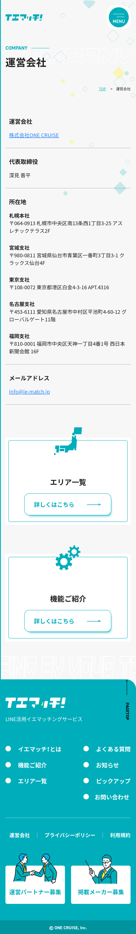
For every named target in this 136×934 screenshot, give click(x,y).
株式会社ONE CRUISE (34, 135)
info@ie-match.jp (29, 391)
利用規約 (120, 835)
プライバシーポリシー (70, 835)
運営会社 (19, 835)
